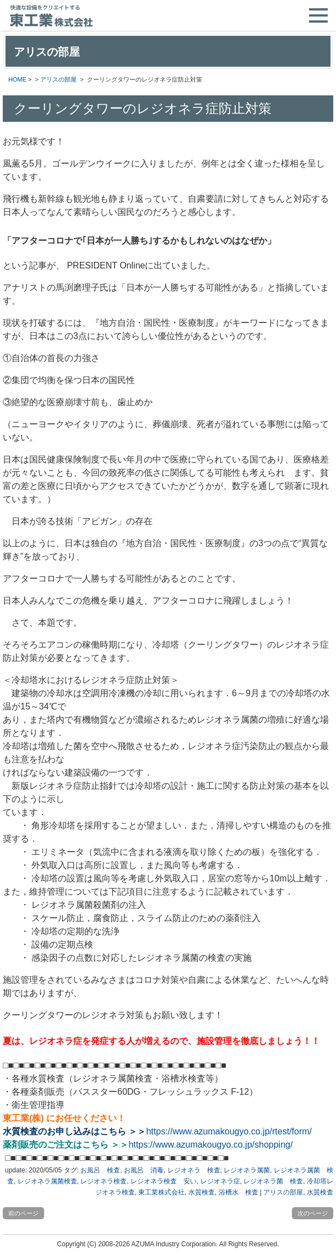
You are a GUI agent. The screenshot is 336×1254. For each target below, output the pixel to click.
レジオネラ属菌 (247, 1170)
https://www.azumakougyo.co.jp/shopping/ (210, 1144)
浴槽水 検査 (238, 1192)
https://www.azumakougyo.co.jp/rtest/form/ (229, 1131)
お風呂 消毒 (144, 1170)
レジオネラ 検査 (193, 1170)
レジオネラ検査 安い (164, 1181)
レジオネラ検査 (103, 1181)
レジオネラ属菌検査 (47, 1181)
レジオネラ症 (220, 1181)
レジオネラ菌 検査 (273, 1181)
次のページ (312, 1213)
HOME (17, 79)
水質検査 (201, 1192)
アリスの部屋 (58, 79)
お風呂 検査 (100, 1170)
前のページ (23, 1213)
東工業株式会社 (161, 1192)
